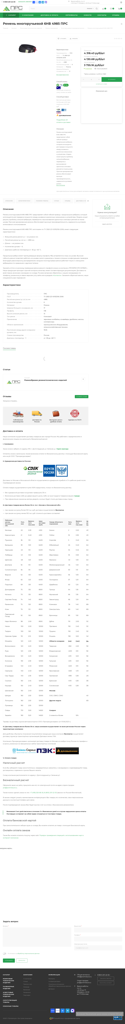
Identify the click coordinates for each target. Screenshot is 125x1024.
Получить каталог (106, 983)
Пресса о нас (27, 984)
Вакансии (26, 989)
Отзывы (67, 201)
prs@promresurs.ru (10, 788)
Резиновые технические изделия (8, 980)
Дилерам (52, 989)
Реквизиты (27, 992)
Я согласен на (24, 953)
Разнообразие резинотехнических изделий (45, 380)
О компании (27, 978)
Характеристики (24, 201)
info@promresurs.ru (84, 977)
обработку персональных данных (28, 953)
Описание (9, 201)
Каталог (6, 975)
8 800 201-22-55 (9, 2)
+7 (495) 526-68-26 (36, 793)
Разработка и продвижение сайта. (65, 1018)
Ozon (34, 2)
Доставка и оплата (83, 201)
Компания (27, 975)
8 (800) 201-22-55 (50, 793)
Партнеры (26, 995)
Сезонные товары (10, 1006)
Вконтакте (40, 2)
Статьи (56, 201)
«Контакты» (57, 275)
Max (46, 2)
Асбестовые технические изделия (8, 994)
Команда (26, 987)
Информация (54, 975)
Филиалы (52, 978)
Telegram (43, 2)
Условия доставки (54, 981)
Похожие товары (42, 201)
